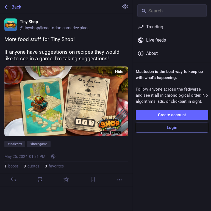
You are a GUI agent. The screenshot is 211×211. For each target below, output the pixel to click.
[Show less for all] (125, 6)
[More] (119, 180)
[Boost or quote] (40, 179)
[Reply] (13, 179)
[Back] (59, 7)
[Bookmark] (93, 179)
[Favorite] (66, 179)
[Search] (172, 10)
